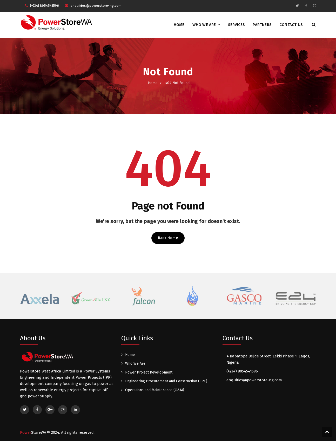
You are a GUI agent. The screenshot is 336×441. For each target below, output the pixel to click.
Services (236, 24)
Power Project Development (148, 372)
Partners (262, 24)
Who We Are (204, 24)
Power (33, 432)
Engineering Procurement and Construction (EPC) (166, 381)
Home (179, 24)
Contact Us (291, 24)
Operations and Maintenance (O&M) (154, 390)
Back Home (168, 238)
